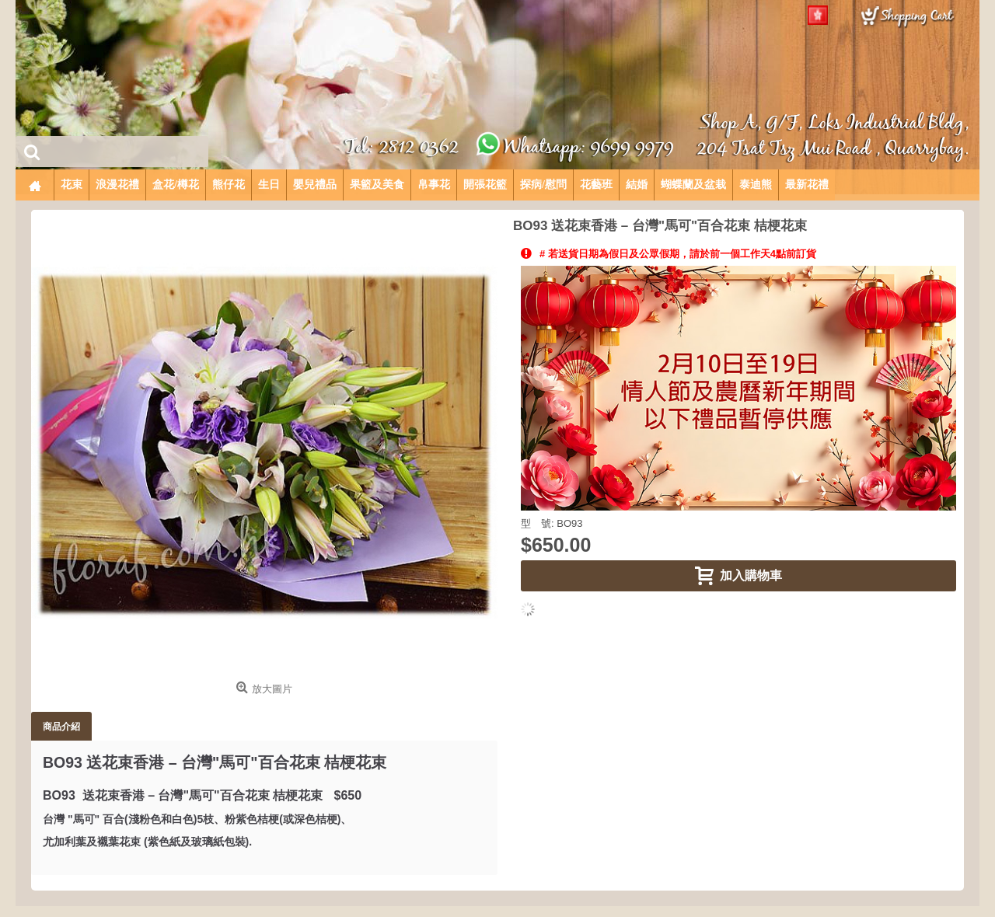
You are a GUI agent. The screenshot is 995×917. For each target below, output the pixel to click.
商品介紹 (61, 726)
